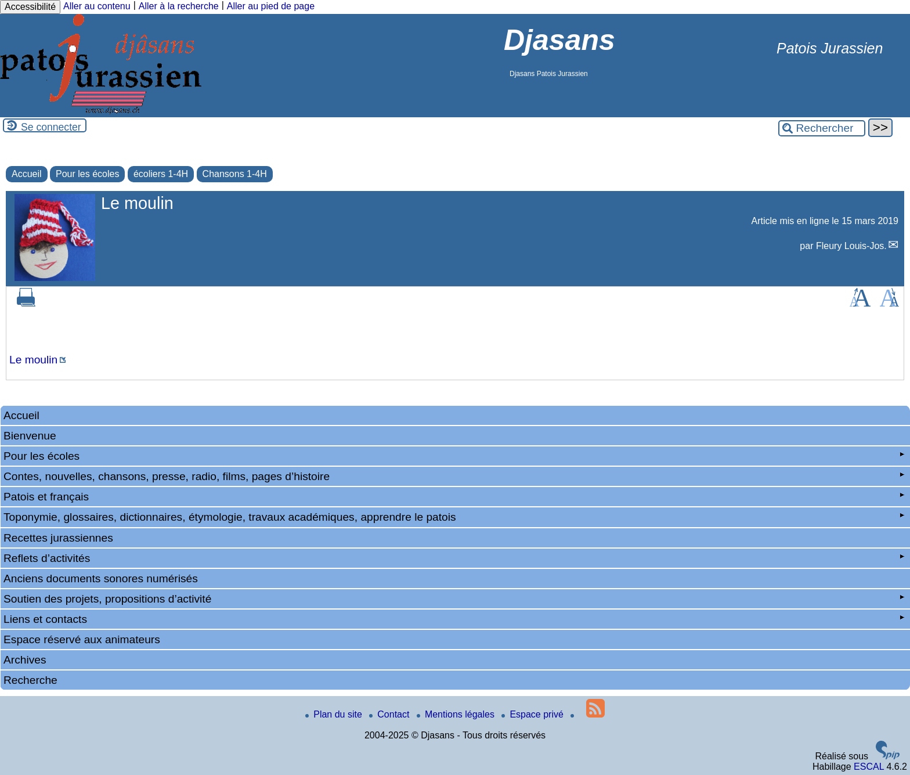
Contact (390, 714)
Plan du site (334, 714)
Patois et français (453, 497)
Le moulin (33, 360)
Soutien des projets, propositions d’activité (453, 599)
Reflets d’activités (453, 558)
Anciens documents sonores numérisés (100, 578)
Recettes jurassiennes (58, 538)
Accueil (27, 174)
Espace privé (533, 714)
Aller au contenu (97, 6)
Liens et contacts (453, 619)
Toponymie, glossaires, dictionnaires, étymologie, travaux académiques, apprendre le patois (453, 517)
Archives (24, 660)
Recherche (30, 680)
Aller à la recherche (179, 6)
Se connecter (51, 127)
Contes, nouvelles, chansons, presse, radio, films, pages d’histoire (453, 476)
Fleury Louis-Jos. (851, 246)
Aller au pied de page (271, 6)
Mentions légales (457, 714)
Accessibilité (30, 7)
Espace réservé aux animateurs (81, 639)
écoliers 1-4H (160, 174)
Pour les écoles (87, 174)
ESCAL (869, 767)
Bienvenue (29, 436)
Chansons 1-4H (235, 174)
